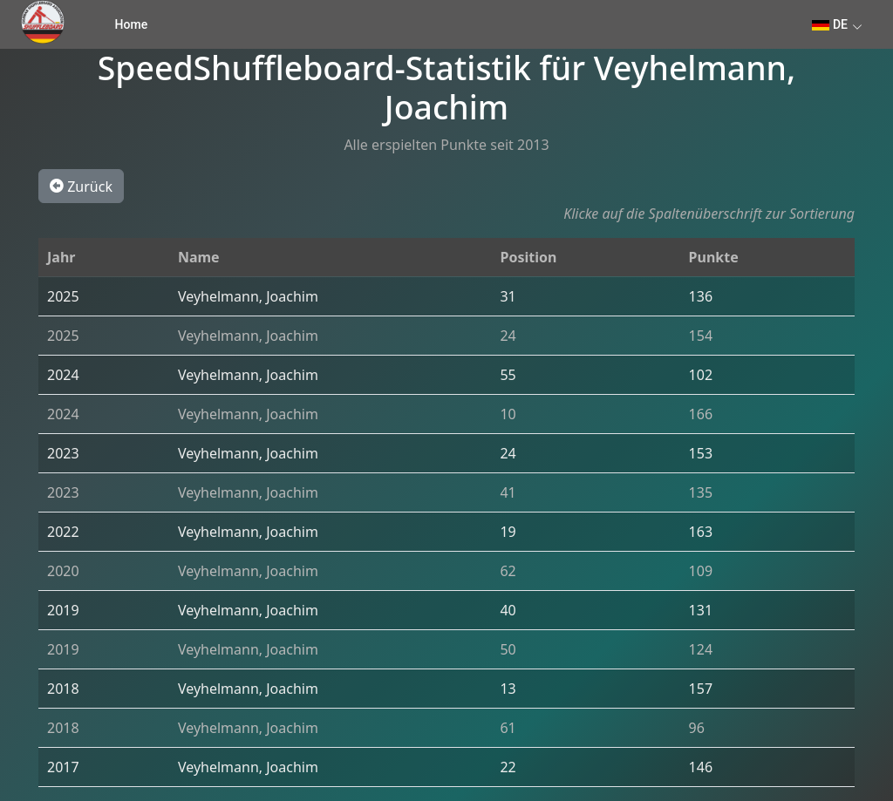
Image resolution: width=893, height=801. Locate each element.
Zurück (81, 185)
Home (131, 24)
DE (830, 24)
